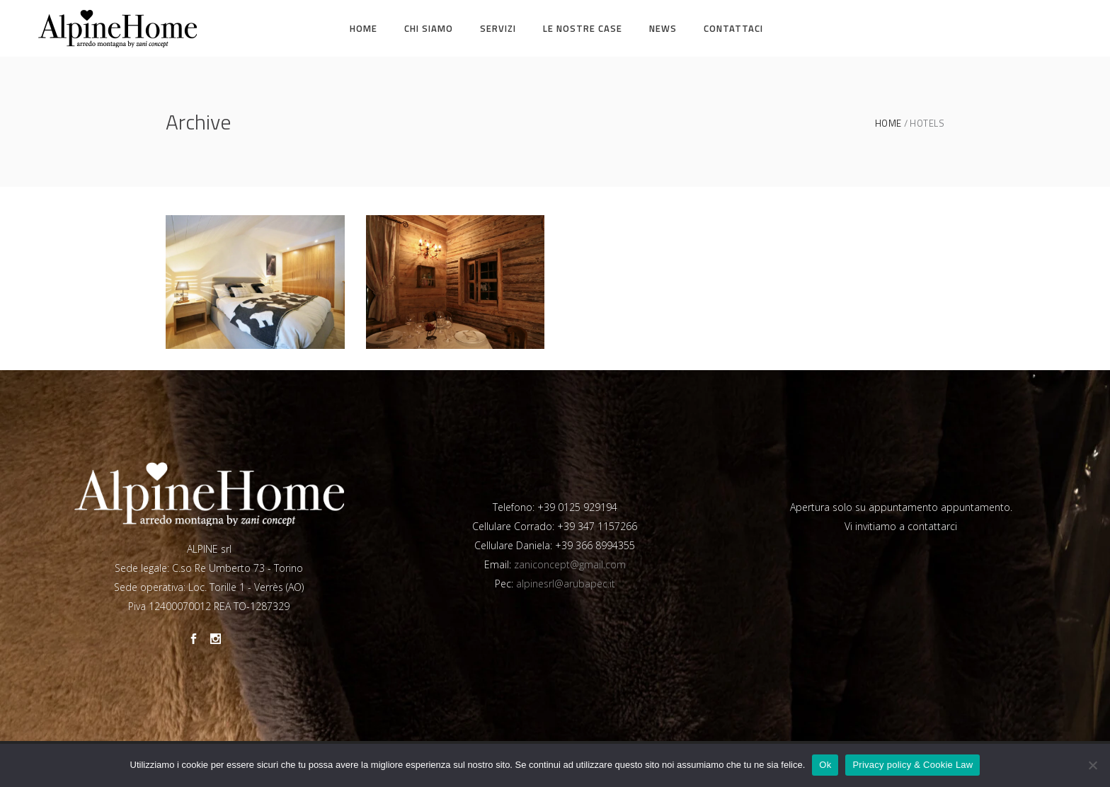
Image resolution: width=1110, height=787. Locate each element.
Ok (825, 764)
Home (888, 123)
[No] (1092, 765)
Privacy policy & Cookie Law (912, 764)
